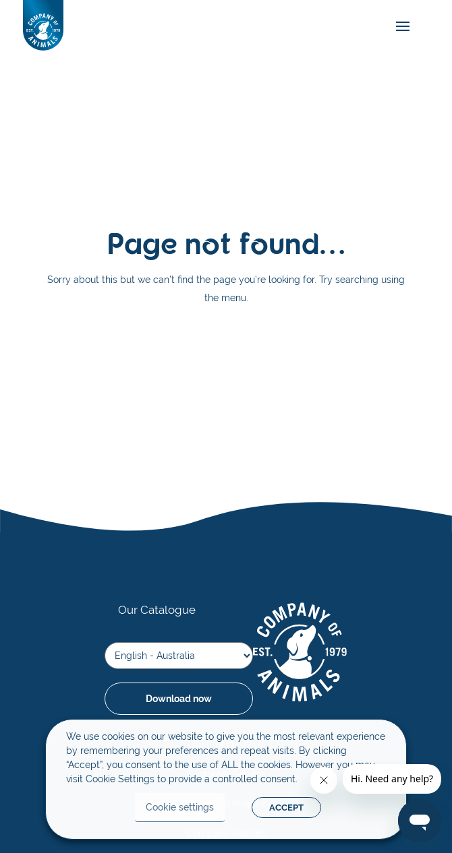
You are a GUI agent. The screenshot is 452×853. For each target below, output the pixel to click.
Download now (179, 698)
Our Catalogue (157, 610)
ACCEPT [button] (286, 807)
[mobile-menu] (399, 26)
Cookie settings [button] (180, 807)
